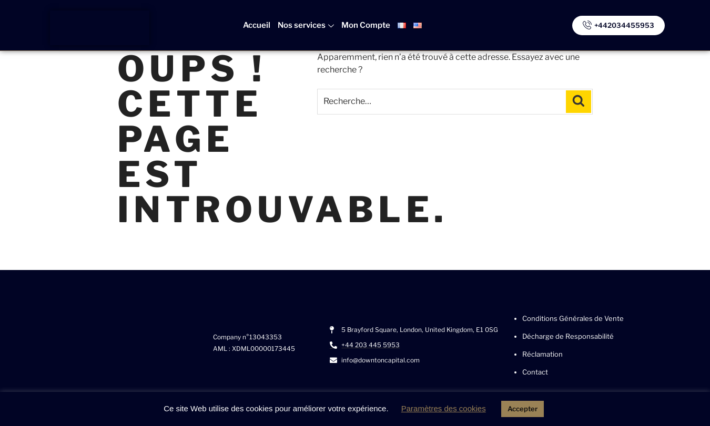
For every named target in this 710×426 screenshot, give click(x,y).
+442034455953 (618, 24)
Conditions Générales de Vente (573, 318)
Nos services (306, 25)
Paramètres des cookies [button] (443, 408)
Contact (535, 372)
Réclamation (542, 354)
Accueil (256, 25)
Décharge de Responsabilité (568, 336)
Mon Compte (365, 25)
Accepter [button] (522, 408)
